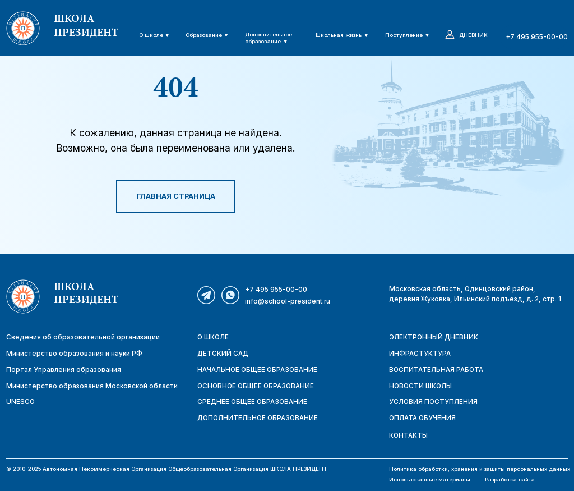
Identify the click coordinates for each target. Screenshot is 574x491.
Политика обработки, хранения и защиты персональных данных (479, 469)
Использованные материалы (429, 479)
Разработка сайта (510, 479)
